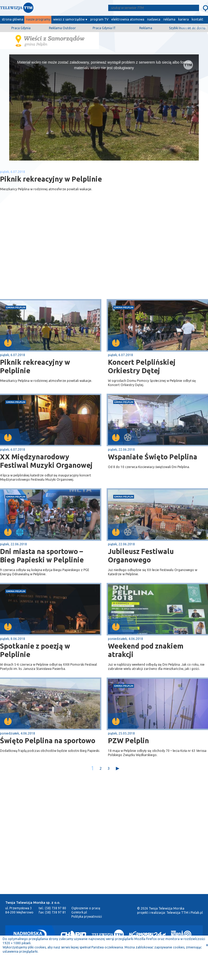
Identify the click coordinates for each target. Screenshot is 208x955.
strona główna (12, 19)
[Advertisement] (52, 257)
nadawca (153, 19)
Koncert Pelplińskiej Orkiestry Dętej (142, 366)
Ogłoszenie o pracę (85, 908)
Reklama (145, 28)
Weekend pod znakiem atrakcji (146, 650)
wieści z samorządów (69, 19)
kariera (183, 19)
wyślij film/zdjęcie (194, 27)
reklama (169, 19)
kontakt (197, 19)
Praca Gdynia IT (104, 28)
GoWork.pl (79, 912)
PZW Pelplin (128, 741)
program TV (99, 19)
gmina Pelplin (15, 307)
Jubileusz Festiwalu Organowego (141, 555)
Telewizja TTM (177, 912)
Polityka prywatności (86, 916)
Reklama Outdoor (62, 28)
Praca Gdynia (21, 28)
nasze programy (38, 19)
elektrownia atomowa (127, 19)
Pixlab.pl (197, 912)
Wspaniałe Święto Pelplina (152, 457)
